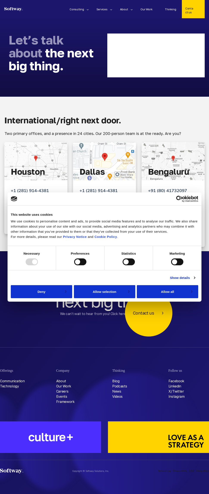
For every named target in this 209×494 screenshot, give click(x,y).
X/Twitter (176, 391)
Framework (65, 401)
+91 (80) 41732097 (167, 190)
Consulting (77, 9)
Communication (12, 381)
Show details (180, 277)
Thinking (170, 9)
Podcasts (119, 386)
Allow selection (104, 292)
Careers (62, 391)
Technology (9, 386)
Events (61, 396)
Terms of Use (164, 471)
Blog (116, 381)
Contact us (189, 10)
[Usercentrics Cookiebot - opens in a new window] (179, 199)
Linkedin (174, 386)
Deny (41, 292)
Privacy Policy (180, 471)
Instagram (176, 396)
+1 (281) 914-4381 (30, 190)
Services (102, 9)
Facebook (176, 381)
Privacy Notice (75, 237)
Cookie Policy (105, 237)
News (116, 391)
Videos (117, 396)
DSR (191, 471)
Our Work (146, 9)
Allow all (167, 292)
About (124, 9)
